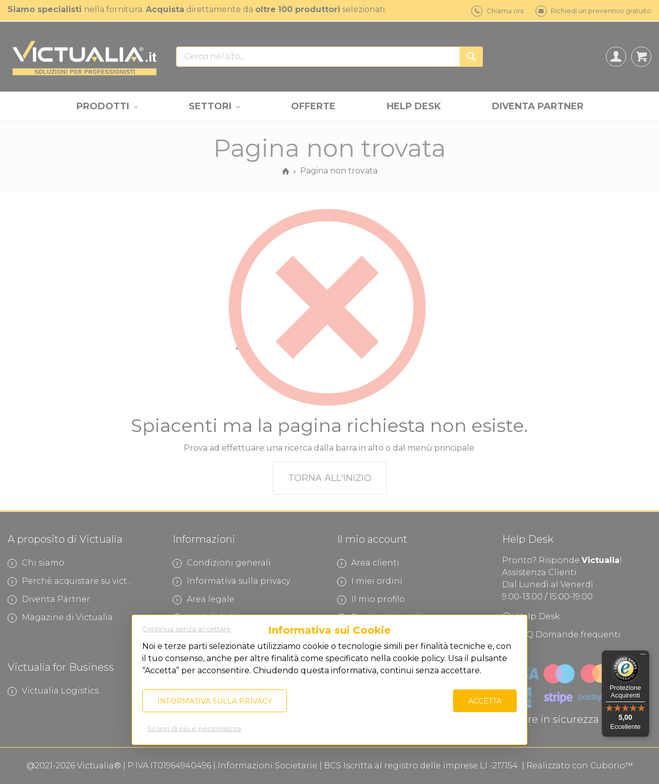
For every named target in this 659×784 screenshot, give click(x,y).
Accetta (485, 701)
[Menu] (643, 656)
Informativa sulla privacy (214, 701)
